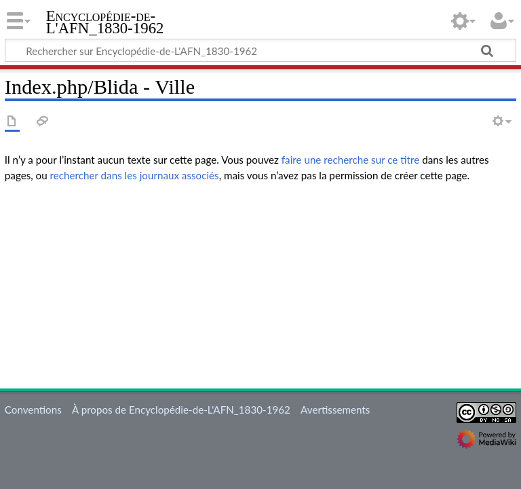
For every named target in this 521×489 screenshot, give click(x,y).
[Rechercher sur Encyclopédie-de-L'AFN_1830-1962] (260, 50)
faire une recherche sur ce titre (350, 159)
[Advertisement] (260, 289)
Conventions (33, 409)
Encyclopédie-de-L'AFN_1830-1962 (105, 22)
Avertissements (335, 409)
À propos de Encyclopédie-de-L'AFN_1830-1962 (181, 409)
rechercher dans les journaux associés (134, 175)
